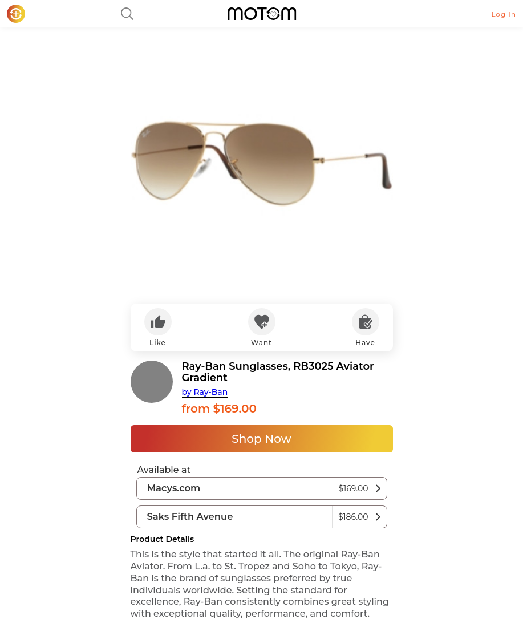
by (205, 392)
